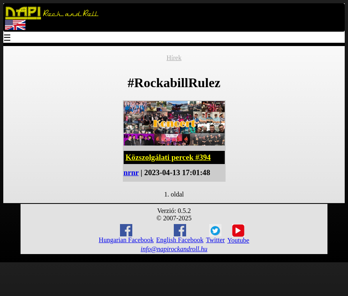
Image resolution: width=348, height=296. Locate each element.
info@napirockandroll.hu (174, 248)
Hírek (173, 57)
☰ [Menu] (7, 38)
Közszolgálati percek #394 (168, 157)
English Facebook (179, 233)
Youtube (238, 234)
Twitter (215, 234)
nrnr (131, 172)
